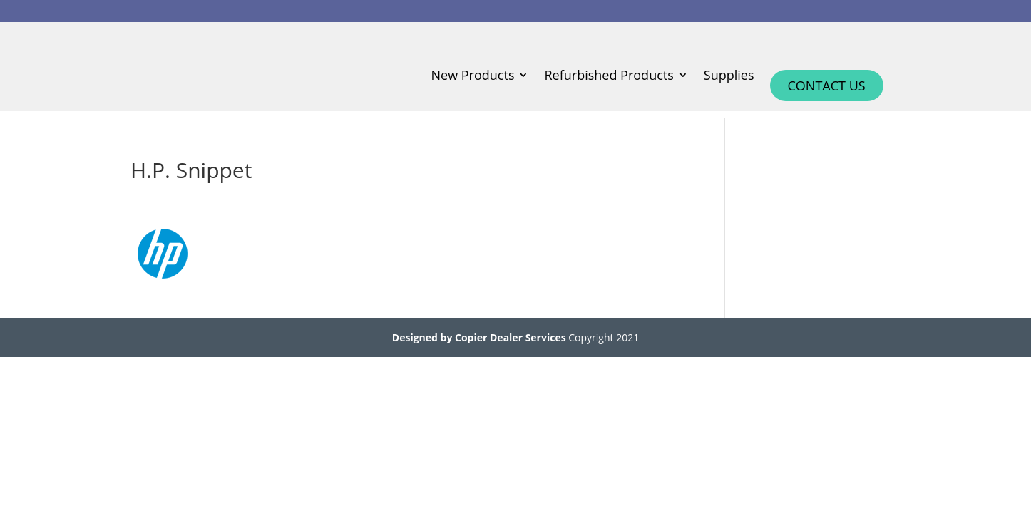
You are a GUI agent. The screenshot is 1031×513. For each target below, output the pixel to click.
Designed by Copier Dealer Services (479, 337)
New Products (473, 76)
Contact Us (827, 85)
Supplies (729, 76)
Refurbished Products (608, 76)
